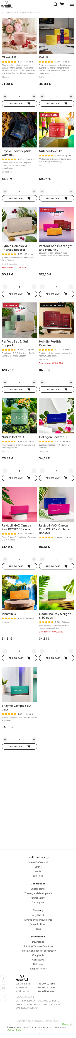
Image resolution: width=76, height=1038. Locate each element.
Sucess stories (38, 888)
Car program (38, 902)
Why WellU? (38, 915)
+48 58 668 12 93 (46, 984)
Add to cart (20, 103)
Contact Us (38, 959)
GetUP (43, 57)
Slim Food (38, 875)
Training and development (38, 893)
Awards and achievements (38, 919)
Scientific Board (38, 924)
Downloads (38, 941)
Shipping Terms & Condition (38, 946)
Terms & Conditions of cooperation (38, 950)
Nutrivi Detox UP (14, 437)
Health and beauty (38, 857)
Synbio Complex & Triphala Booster (14, 247)
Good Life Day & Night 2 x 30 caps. (56, 615)
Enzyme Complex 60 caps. (16, 707)
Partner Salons (38, 897)
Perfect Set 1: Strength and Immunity (56, 247)
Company (38, 910)
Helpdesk (38, 964)
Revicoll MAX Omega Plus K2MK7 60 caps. (16, 527)
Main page (5, 12)
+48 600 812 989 (46, 987)
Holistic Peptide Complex (50, 343)
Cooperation (38, 883)
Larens (38, 866)
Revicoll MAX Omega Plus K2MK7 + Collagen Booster (55, 529)
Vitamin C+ (10, 614)
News (38, 928)
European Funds (38, 968)
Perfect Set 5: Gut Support (15, 343)
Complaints (38, 955)
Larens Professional (38, 862)
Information (38, 936)
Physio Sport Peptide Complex (16, 153)
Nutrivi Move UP (50, 151)
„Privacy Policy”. (15, 1030)
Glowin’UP (9, 57)
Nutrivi (38, 871)
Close (67, 1024)
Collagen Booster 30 (53, 437)
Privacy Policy (52, 1021)
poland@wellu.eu (46, 991)
